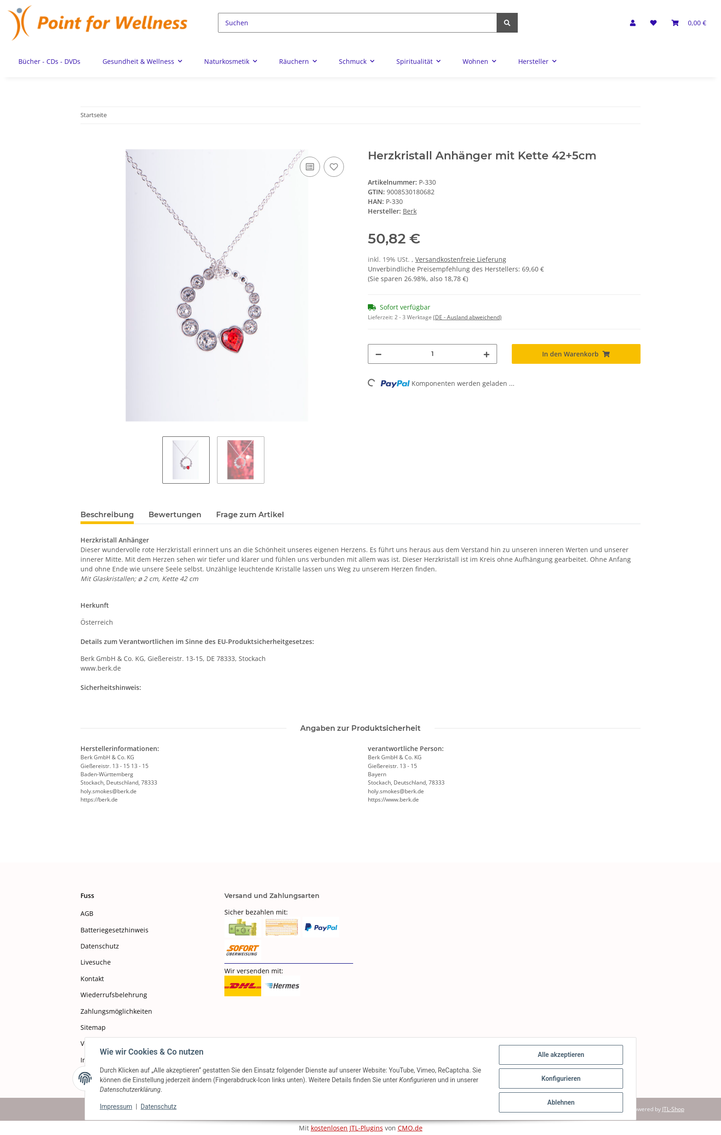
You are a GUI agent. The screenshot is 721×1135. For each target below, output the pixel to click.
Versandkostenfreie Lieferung (460, 259)
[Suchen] (357, 23)
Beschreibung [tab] (107, 514)
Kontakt (92, 978)
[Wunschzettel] (653, 23)
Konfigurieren (560, 1078)
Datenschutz (99, 946)
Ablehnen (560, 1102)
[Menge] (432, 353)
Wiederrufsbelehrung (113, 994)
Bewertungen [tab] (175, 514)
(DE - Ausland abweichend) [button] (467, 317)
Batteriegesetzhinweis (114, 930)
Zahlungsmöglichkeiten (116, 1011)
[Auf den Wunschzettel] (334, 167)
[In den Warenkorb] (87, 144)
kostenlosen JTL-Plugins (347, 1128)
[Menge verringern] (378, 353)
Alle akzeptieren (561, 1054)
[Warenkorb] (689, 23)
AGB (86, 913)
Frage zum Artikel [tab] (250, 514)
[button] (633, 23)
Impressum (116, 1106)
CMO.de (410, 1128)
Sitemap (93, 1027)
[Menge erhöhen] (486, 353)
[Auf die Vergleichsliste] (310, 167)
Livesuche (95, 962)
